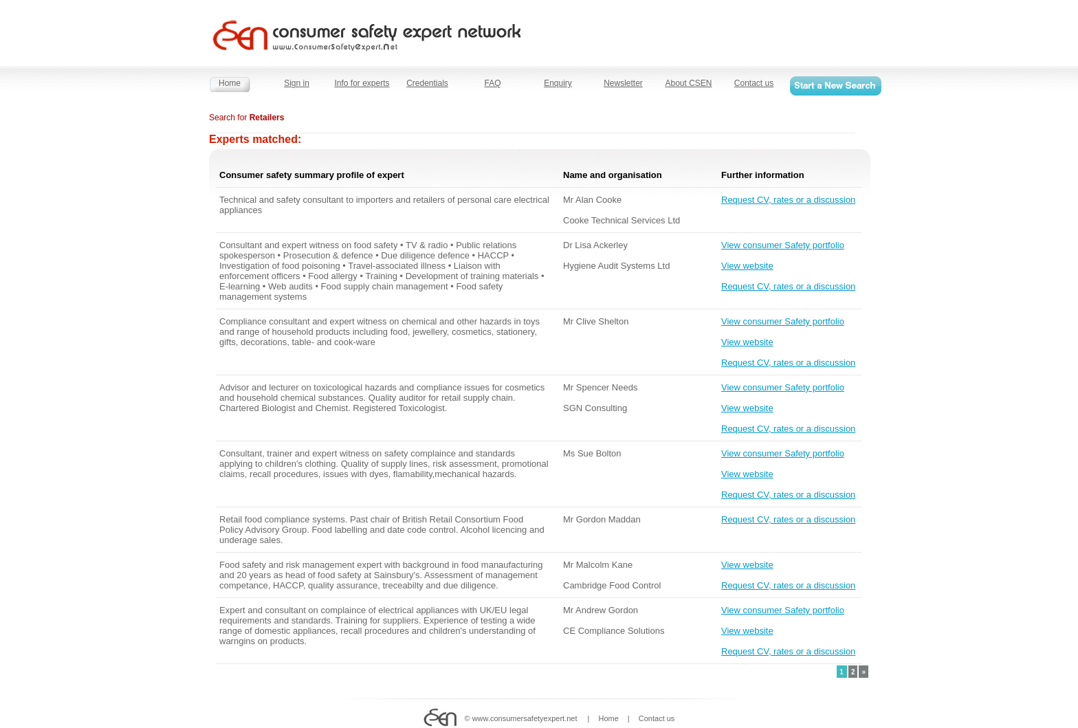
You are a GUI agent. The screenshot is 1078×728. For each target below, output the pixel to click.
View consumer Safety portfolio (782, 245)
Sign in (296, 83)
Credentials (427, 83)
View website (747, 266)
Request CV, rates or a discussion (788, 200)
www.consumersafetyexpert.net (525, 718)
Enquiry (558, 83)
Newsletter (623, 83)
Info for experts (361, 83)
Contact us (753, 83)
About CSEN (688, 83)
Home (230, 83)
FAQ (492, 83)
